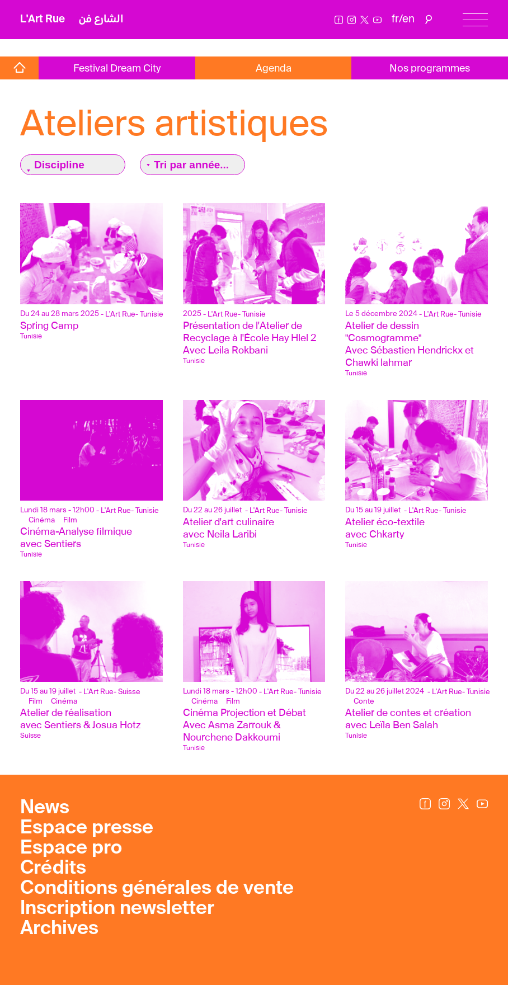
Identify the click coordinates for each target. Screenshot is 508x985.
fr (395, 19)
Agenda (273, 69)
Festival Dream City (117, 69)
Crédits (53, 868)
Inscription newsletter (117, 908)
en (408, 19)
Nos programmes (429, 69)
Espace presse (86, 828)
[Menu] (475, 19)
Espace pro (71, 848)
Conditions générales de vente (157, 888)
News (44, 808)
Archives (59, 929)
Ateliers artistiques (174, 122)
